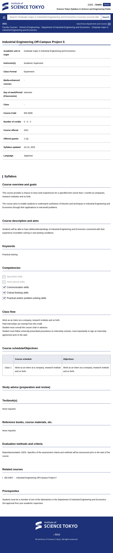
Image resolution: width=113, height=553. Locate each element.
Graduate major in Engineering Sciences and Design (34, 87)
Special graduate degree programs (24, 159)
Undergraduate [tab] (28, 10)
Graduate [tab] (85, 10)
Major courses (11, 94)
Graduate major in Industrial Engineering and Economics (36, 79)
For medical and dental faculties (22, 175)
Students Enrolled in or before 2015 (24, 167)
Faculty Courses (14, 151)
